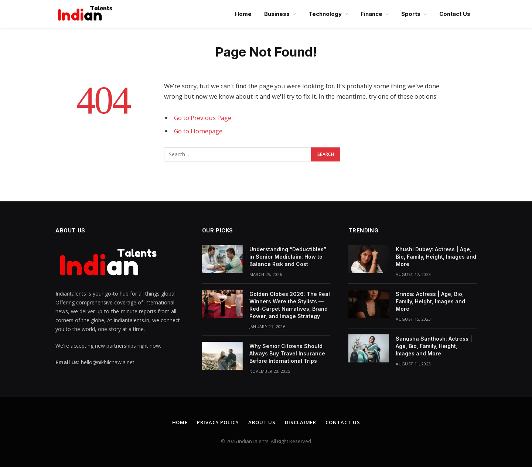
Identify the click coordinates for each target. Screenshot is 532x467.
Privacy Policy (218, 422)
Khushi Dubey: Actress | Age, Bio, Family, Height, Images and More (436, 256)
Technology (325, 13)
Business (277, 13)
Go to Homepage (198, 131)
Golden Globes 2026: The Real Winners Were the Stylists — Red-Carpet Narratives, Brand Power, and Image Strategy (289, 305)
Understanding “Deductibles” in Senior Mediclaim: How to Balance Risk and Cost (287, 256)
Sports (410, 13)
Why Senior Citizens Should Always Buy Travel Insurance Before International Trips (287, 353)
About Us (262, 422)
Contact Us (454, 13)
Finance (371, 13)
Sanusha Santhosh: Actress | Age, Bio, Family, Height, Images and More (434, 346)
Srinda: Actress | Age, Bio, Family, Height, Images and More (430, 301)
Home (243, 13)
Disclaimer (300, 422)
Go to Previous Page (202, 117)
